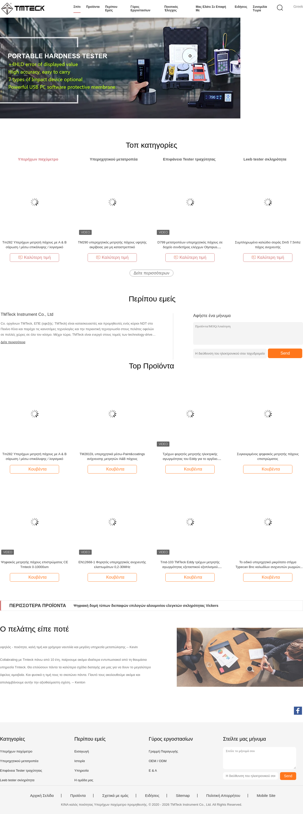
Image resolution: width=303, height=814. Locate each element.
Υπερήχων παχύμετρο (16, 751)
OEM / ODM (158, 761)
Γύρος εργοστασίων (140, 8)
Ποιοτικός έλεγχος (171, 8)
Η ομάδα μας (83, 780)
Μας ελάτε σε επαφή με (211, 8)
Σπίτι (77, 7)
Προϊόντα (92, 7)
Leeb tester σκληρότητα (17, 780)
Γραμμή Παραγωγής (163, 751)
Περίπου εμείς (111, 8)
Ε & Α (153, 770)
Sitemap (183, 795)
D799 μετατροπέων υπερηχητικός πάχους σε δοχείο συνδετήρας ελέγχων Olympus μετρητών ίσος (190, 247)
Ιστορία (79, 761)
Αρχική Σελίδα (42, 795)
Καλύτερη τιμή (34, 257)
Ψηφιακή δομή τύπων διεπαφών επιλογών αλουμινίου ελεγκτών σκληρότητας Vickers (146, 606)
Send (285, 353)
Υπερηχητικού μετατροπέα (19, 761)
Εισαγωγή (81, 751)
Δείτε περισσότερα (13, 342)
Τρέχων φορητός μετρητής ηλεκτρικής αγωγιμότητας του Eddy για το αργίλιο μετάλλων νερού (190, 458)
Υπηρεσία (81, 770)
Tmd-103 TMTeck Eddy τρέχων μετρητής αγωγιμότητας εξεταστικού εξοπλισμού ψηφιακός (190, 567)
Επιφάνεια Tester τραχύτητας (21, 770)
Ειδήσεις (241, 7)
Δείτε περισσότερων (151, 273)
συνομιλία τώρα (260, 8)
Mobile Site (266, 795)
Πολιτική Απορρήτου (223, 795)
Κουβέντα (34, 469)
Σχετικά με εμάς (115, 795)
